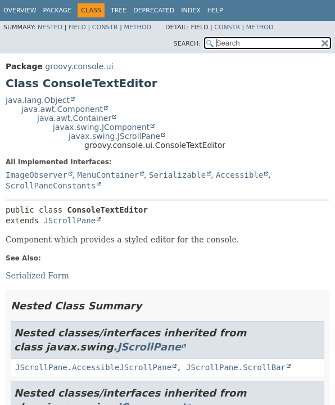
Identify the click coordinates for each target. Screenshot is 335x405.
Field (77, 27)
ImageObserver (36, 174)
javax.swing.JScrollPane (114, 136)
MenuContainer (108, 174)
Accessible (239, 174)
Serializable (177, 174)
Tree (118, 10)
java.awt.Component (62, 109)
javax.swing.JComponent (101, 127)
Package (57, 10)
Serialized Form (37, 275)
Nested (50, 27)
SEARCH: (187, 43)
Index (190, 10)
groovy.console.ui (79, 66)
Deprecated (153, 10)
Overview (20, 10)
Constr (105, 27)
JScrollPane (69, 220)
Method (137, 27)
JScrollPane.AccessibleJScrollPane (93, 367)
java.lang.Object (38, 100)
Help (215, 10)
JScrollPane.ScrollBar (236, 367)
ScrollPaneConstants (51, 185)
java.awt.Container (74, 118)
